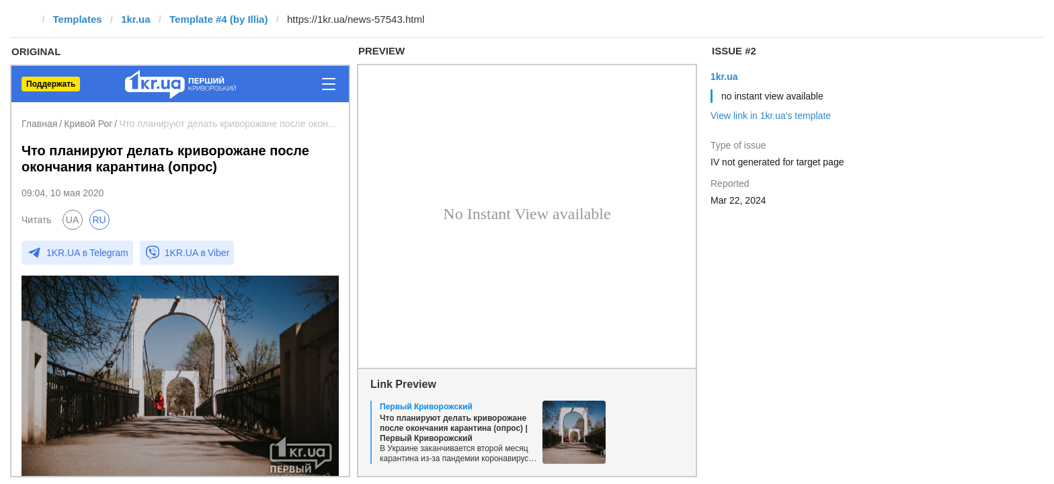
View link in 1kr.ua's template (771, 115)
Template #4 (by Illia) (218, 19)
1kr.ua (135, 19)
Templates (77, 19)
